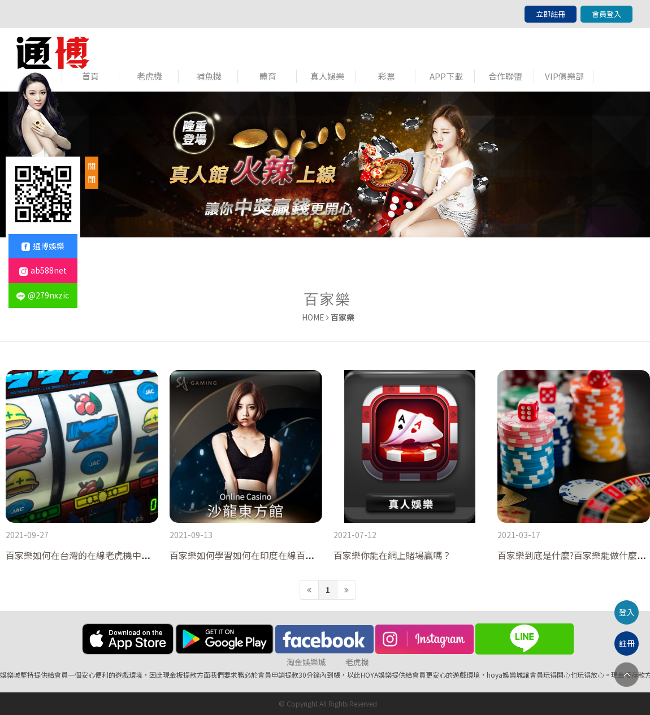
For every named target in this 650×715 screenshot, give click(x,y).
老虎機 (149, 76)
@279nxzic (42, 295)
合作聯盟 (505, 76)
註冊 (627, 643)
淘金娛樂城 (306, 662)
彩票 (386, 76)
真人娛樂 (327, 76)
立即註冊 (550, 13)
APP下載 (446, 76)
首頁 (90, 76)
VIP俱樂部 (564, 76)
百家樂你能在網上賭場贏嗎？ (392, 555)
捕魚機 (209, 76)
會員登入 (606, 13)
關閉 (92, 172)
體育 (267, 76)
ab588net (43, 270)
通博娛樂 (42, 246)
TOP (626, 674)
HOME (313, 317)
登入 (627, 612)
